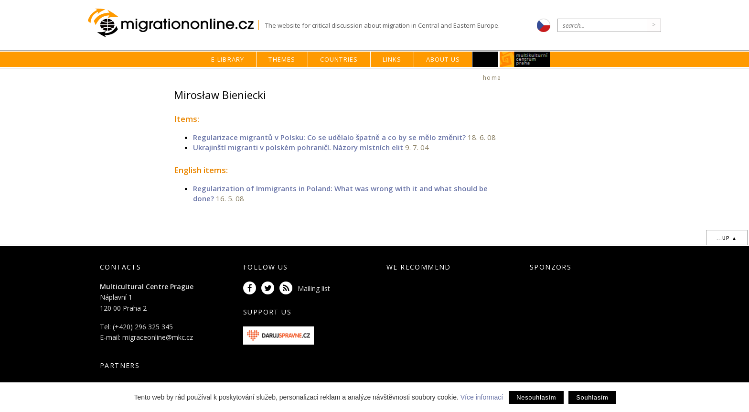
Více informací (481, 397)
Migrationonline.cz (173, 23)
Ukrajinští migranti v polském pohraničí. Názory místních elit (298, 147)
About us (443, 59)
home (492, 78)
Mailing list (314, 288)
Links (392, 59)
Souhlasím (592, 397)
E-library (228, 59)
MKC (525, 59)
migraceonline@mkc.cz (157, 337)
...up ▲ (727, 238)
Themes (281, 59)
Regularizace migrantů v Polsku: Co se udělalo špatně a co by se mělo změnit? (329, 137)
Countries (339, 59)
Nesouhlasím (536, 397)
